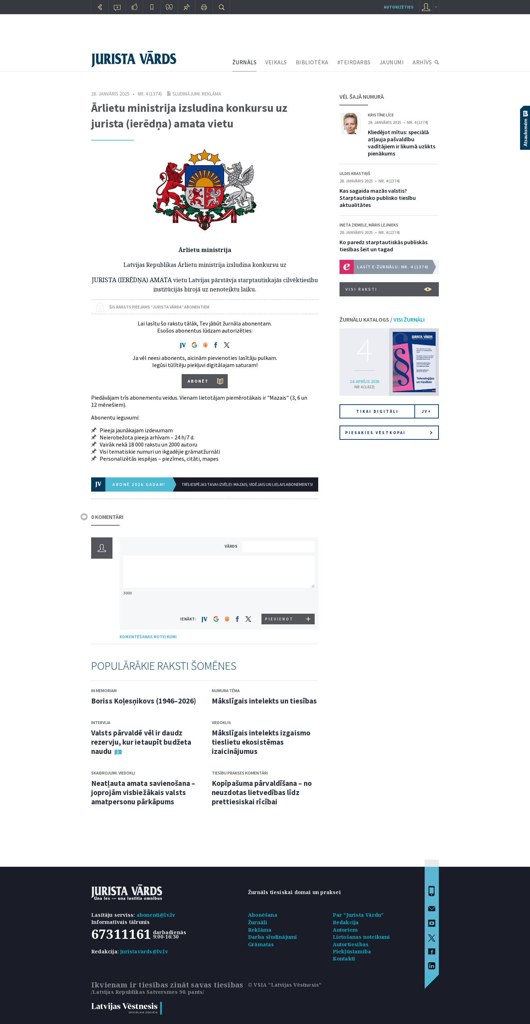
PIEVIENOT (279, 619)
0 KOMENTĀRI (107, 516)
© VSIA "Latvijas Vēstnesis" (284, 984)
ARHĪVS (422, 62)
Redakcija (346, 922)
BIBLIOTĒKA (312, 62)
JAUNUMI (392, 62)
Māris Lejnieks (383, 225)
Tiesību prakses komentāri (240, 773)
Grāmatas (261, 944)
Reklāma (259, 929)
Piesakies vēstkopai (388, 432)
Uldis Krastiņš (354, 173)
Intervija (100, 722)
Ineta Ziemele (353, 225)
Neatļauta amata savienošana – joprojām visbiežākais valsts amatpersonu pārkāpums (143, 792)
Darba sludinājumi (272, 936)
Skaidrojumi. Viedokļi (113, 773)
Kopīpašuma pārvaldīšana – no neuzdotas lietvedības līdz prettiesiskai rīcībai (262, 792)
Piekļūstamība (352, 951)
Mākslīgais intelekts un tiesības (264, 701)
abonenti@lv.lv (156, 914)
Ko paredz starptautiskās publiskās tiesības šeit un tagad (383, 246)
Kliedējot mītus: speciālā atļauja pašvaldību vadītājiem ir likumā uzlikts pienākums (401, 142)
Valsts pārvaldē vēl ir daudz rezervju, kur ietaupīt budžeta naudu (141, 742)
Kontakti (344, 958)
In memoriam (104, 690)
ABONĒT (198, 381)
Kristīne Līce (381, 114)
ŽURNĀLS (244, 62)
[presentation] (279, 600)
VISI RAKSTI (389, 289)
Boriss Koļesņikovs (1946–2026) (143, 701)
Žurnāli (257, 922)
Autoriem (345, 929)
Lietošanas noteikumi (361, 936)
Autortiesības (351, 944)
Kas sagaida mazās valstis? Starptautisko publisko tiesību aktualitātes (377, 197)
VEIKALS (276, 62)
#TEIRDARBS (354, 62)
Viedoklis (221, 722)
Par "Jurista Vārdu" (358, 914)
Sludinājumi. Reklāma (196, 94)
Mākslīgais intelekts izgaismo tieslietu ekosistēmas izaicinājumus (261, 742)
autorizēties (398, 7)
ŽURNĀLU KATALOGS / (382, 319)
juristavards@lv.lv (144, 951)
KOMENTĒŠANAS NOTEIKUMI (148, 636)
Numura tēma (226, 690)
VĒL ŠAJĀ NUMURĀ (361, 96)
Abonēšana (262, 914)
